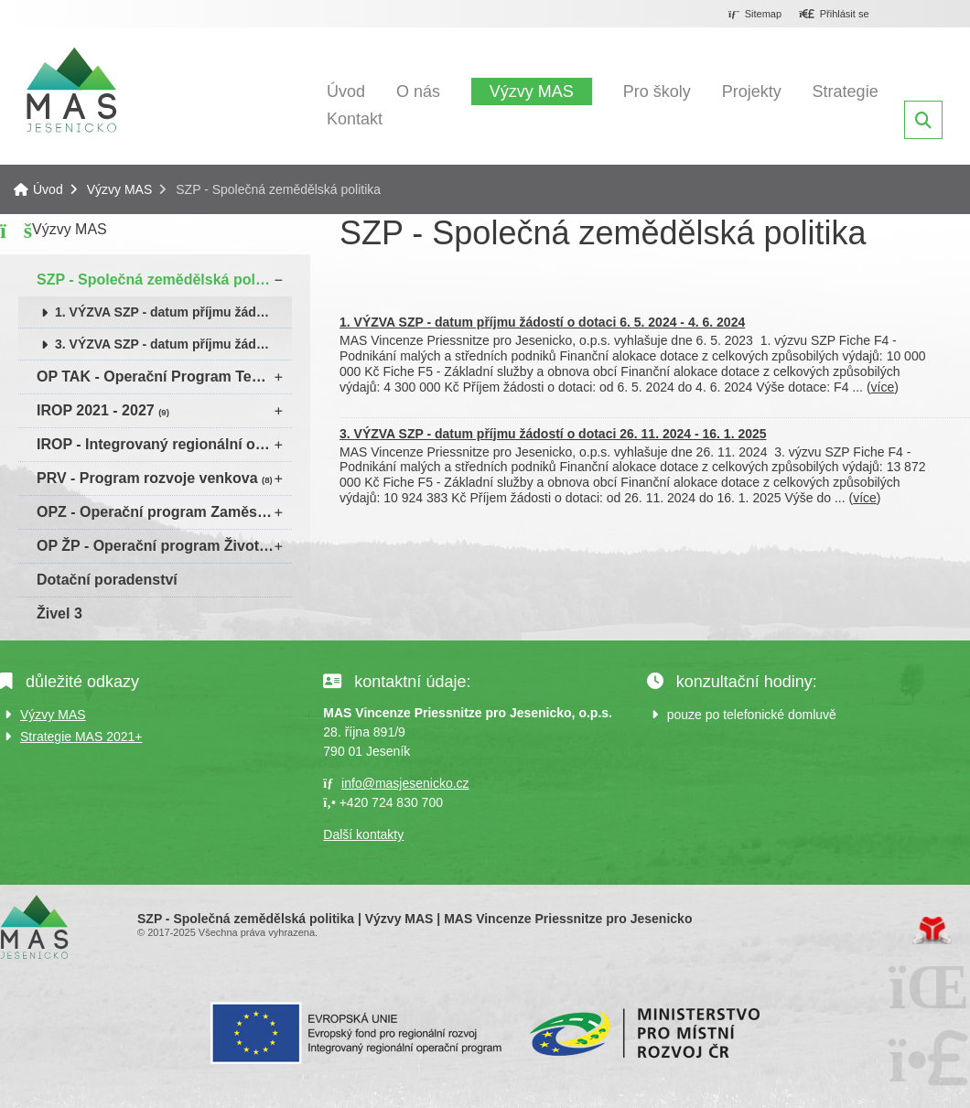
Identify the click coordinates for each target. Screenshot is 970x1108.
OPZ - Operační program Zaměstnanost (164, 512)
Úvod (71, 90)
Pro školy (657, 91)
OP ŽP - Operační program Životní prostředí (164, 546)
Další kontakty (363, 834)
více (883, 387)
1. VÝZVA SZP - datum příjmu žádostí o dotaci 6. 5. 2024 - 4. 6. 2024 (173, 312)
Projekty (751, 91)
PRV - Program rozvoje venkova (155, 478)
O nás (418, 91)
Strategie (845, 91)
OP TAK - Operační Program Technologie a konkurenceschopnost (164, 376)
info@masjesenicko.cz (405, 783)
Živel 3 (59, 613)
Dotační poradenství (107, 579)
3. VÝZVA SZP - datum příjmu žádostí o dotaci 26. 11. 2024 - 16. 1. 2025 (173, 344)
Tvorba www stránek (932, 930)
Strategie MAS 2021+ (81, 736)
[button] (834, 14)
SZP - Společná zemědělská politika (164, 279)
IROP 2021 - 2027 (103, 410)
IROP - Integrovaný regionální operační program (164, 444)
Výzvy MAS (532, 91)
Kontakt (355, 119)
